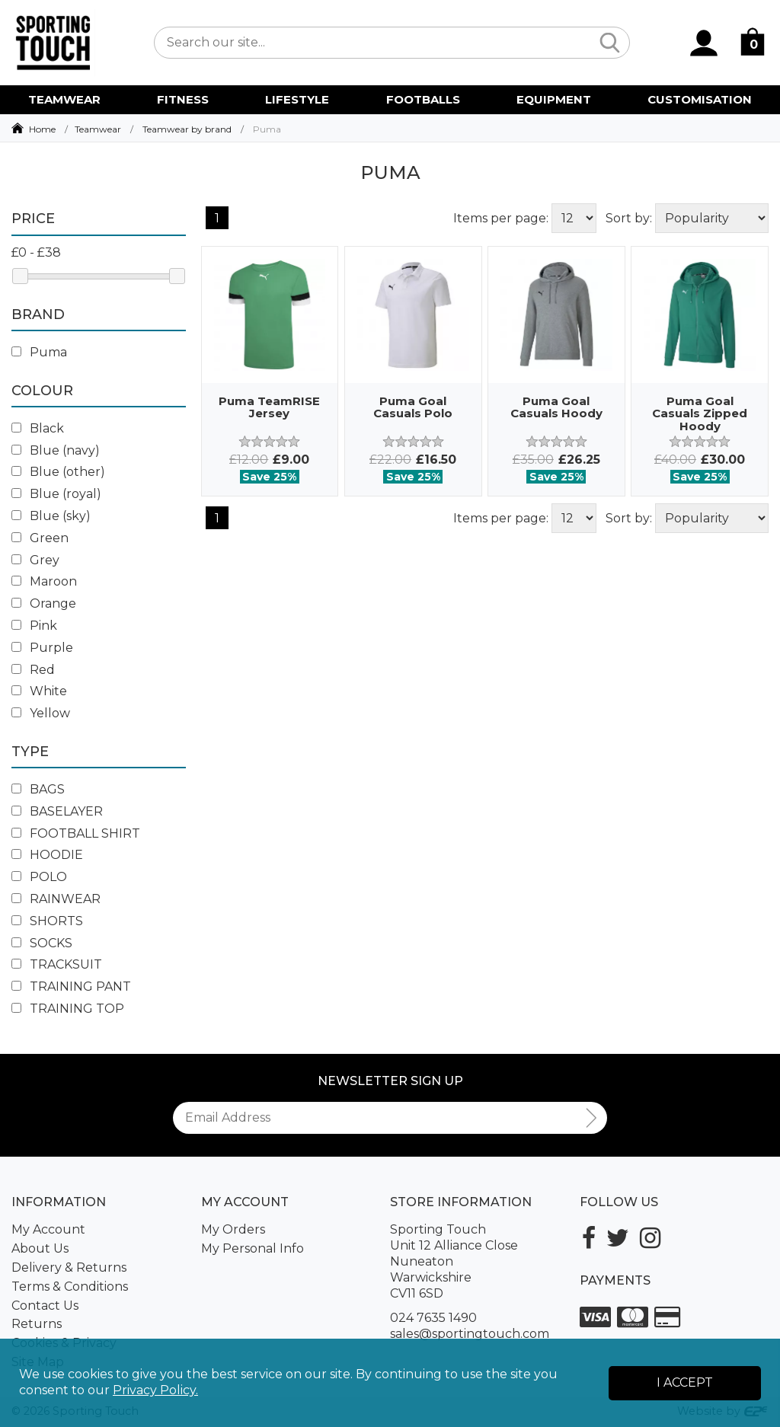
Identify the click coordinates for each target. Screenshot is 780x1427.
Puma (39, 352)
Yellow (40, 713)
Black (37, 428)
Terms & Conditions (69, 1286)
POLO (39, 877)
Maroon (44, 581)
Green (40, 538)
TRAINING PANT (71, 986)
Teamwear (98, 129)
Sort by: (629, 218)
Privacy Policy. (155, 1390)
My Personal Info (252, 1248)
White (39, 691)
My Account (48, 1229)
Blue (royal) (56, 494)
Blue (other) (58, 471)
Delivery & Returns (68, 1267)
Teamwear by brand (187, 129)
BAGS (38, 789)
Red (33, 669)
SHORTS (47, 921)
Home (42, 129)
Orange (43, 603)
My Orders (233, 1229)
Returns (36, 1324)
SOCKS (41, 943)
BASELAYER (57, 811)
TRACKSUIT (56, 964)
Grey (35, 560)
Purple (42, 647)
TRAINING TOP (67, 1008)
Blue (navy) (55, 450)
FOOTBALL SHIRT (75, 833)
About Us (40, 1248)
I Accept (685, 1382)
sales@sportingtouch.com (469, 1333)
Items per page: (500, 218)
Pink (34, 625)
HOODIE (47, 855)
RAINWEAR (56, 899)
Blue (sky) (51, 516)
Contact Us (44, 1305)
